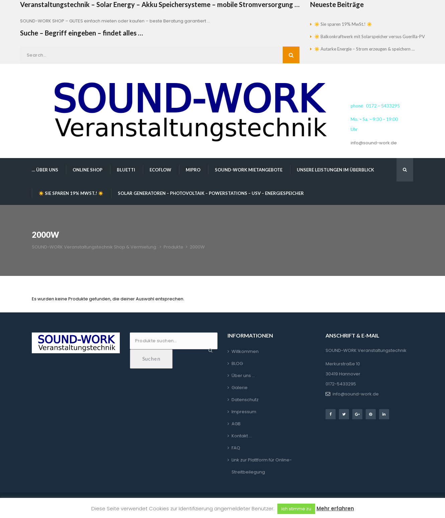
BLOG (237, 363)
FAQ (236, 448)
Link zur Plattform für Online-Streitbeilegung (262, 466)
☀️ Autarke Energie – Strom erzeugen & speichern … (364, 49)
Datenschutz (245, 399)
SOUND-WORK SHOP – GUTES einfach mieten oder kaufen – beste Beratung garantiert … (115, 21)
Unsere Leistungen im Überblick (335, 169)
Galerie (240, 387)
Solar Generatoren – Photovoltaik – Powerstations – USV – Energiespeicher (211, 193)
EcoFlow (160, 169)
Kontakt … (242, 436)
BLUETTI (126, 169)
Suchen (151, 359)
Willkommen (245, 351)
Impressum (244, 412)
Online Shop (87, 169)
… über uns (45, 169)
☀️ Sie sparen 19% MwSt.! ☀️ (343, 24)
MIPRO (193, 169)
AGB (236, 424)
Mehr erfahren (335, 508)
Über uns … (243, 375)
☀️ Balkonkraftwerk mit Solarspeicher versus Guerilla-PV (369, 36)
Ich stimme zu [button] (296, 509)
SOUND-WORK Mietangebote (248, 169)
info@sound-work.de (374, 143)
